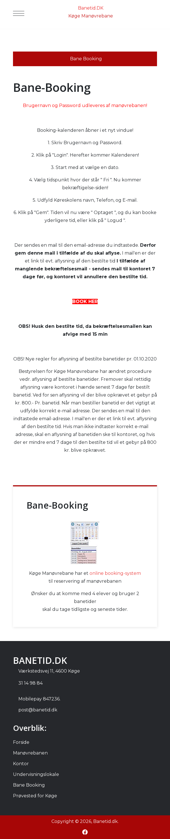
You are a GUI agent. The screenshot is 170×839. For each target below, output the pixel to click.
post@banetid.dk (37, 710)
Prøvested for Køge (35, 795)
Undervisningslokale (36, 774)
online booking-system (115, 573)
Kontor (21, 763)
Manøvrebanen (30, 753)
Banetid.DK (90, 8)
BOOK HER (85, 301)
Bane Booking (29, 785)
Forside (21, 742)
